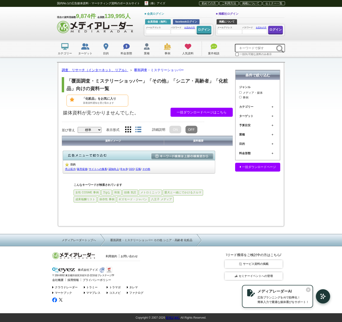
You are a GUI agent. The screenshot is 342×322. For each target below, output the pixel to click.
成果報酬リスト (85, 199)
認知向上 (114, 169)
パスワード (183, 30)
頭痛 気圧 (130, 192)
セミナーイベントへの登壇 (254, 275)
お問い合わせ (129, 256)
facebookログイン (186, 21)
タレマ (132, 287)
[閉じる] (301, 289)
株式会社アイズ (74, 270)
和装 (117, 192)
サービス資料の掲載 (254, 264)
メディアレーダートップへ (79, 240)
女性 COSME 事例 (87, 192)
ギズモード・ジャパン (133, 199)
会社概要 (57, 279)
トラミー (91, 287)
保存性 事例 (106, 199)
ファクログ (135, 292)
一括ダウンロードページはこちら (202, 112)
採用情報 (71, 279)
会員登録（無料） (157, 21)
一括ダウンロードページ (257, 167)
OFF (191, 129)
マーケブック (62, 292)
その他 (146, 169)
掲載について (250, 3)
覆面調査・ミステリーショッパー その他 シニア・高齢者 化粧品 (151, 240)
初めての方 (209, 3)
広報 (138, 169)
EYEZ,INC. (173, 317)
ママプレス (92, 292)
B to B (123, 169)
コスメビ (114, 292)
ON (175, 129)
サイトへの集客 (98, 169)
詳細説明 (158, 129)
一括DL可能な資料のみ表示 (253, 54)
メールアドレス (158, 30)
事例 (243, 97)
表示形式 (112, 130)
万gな (106, 192)
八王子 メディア (161, 199)
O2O (131, 169)
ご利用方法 (229, 3)
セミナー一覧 (273, 3)
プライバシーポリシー (94, 279)
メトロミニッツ (150, 192)
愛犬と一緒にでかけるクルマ (182, 192)
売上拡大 (70, 169)
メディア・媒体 (251, 92)
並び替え (68, 130)
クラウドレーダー (65, 287)
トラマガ (114, 287)
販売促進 (82, 169)
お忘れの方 (189, 27)
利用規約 (111, 256)
